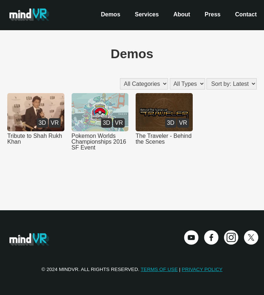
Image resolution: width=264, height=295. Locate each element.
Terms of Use (159, 269)
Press (213, 14)
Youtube (191, 237)
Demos (110, 14)
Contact (246, 14)
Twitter (251, 237)
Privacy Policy (202, 269)
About (181, 14)
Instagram (231, 237)
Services (147, 14)
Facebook (211, 237)
